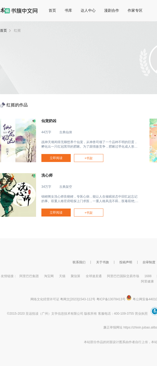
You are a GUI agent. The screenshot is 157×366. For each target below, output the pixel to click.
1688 (148, 276)
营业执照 (141, 313)
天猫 (62, 276)
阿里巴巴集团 (29, 276)
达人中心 (88, 10)
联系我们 (79, 262)
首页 (52, 10)
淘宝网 (49, 276)
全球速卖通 (94, 276)
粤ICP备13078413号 (110, 299)
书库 (68, 10)
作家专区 (135, 10)
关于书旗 (102, 262)
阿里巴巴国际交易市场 (123, 276)
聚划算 (75, 276)
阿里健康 (147, 281)
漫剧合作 (111, 10)
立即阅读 (56, 158)
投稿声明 (125, 262)
